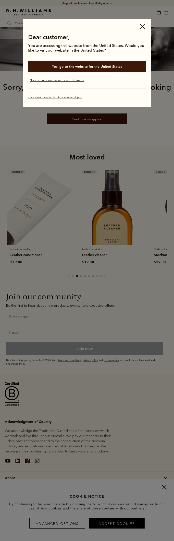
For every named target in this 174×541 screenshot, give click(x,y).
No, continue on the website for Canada (57, 80)
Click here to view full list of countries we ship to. (55, 97)
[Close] (142, 27)
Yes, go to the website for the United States (87, 66)
